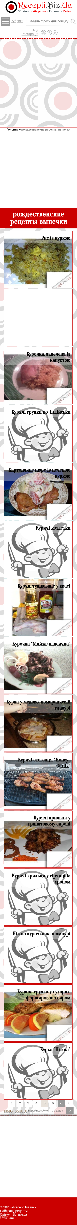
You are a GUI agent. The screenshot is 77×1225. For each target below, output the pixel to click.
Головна (12, 129)
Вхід (35, 30)
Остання (21, 1110)
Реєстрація (30, 34)
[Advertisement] (38, 83)
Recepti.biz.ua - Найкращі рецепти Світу (18, 1211)
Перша (8, 1110)
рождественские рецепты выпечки (45, 129)
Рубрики (12, 21)
